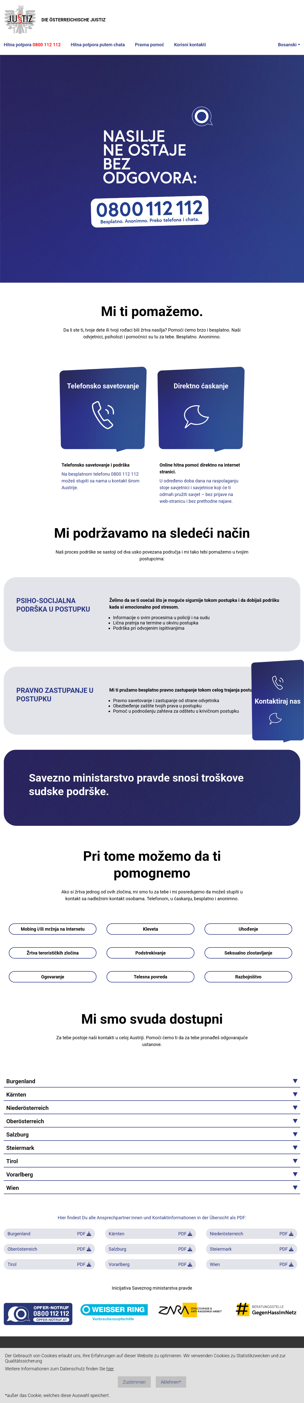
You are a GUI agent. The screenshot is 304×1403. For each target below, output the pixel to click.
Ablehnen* (171, 1382)
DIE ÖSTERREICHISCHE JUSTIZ (55, 19)
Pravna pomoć (149, 44)
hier (110, 1368)
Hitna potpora (32, 44)
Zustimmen (134, 1382)
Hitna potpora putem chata (98, 44)
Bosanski (287, 44)
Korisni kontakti (190, 44)
